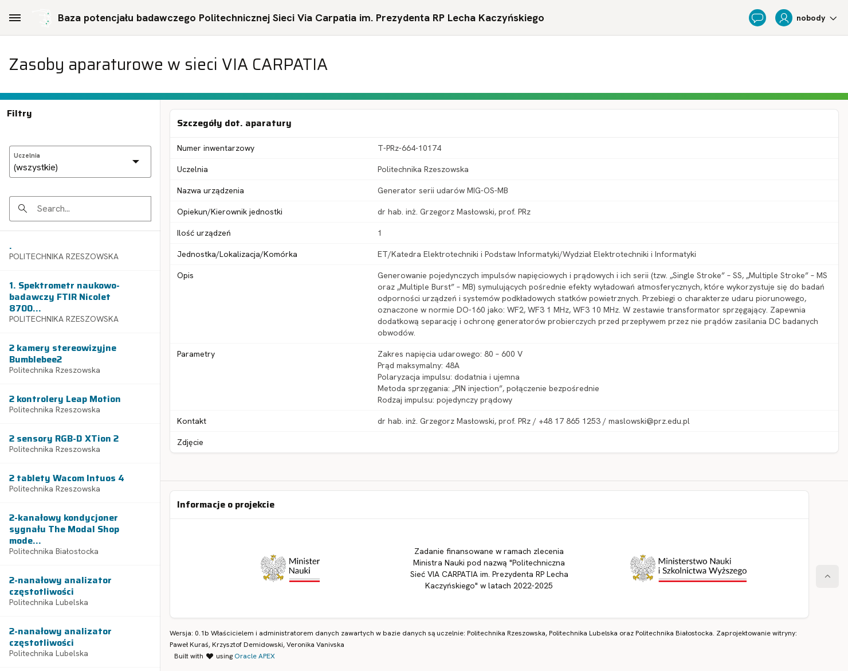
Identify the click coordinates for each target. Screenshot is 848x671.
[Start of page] (827, 576)
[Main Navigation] (15, 17)
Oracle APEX (254, 656)
